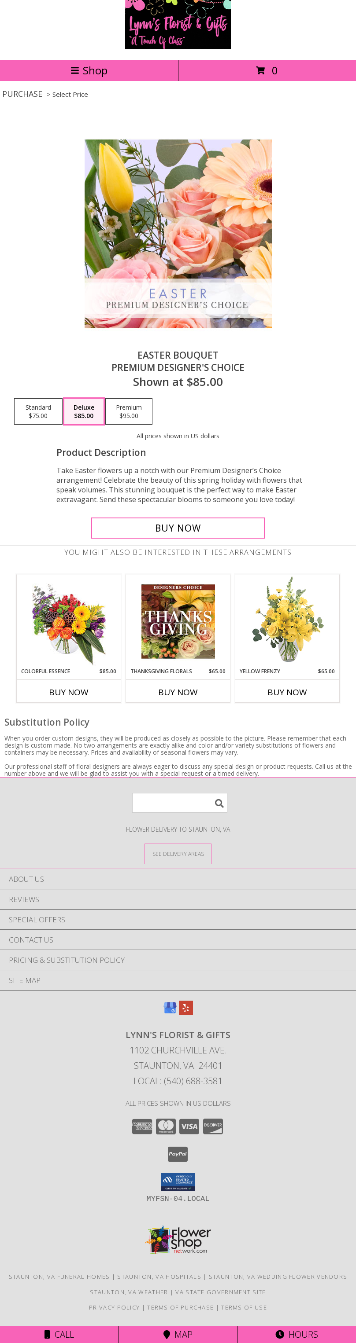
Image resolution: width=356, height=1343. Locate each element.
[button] (178, 1182)
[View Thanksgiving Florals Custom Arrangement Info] (178, 621)
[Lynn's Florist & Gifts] (178, 47)
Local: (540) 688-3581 (178, 1081)
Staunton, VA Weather (129, 1292)
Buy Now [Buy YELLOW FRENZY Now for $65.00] (287, 692)
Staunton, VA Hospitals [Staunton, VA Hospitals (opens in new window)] (159, 1277)
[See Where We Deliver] (178, 853)
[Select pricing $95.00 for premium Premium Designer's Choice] (129, 411)
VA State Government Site (220, 1292)
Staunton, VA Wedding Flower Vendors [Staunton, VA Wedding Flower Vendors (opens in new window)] (278, 1277)
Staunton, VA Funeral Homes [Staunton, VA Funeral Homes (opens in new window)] (59, 1277)
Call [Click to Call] (59, 1334)
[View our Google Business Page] (170, 1012)
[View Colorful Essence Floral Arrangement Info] (69, 621)
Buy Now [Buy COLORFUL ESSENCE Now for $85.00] (69, 692)
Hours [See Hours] (296, 1334)
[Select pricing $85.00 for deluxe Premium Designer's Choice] (84, 411)
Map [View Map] (178, 1334)
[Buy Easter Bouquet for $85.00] (178, 528)
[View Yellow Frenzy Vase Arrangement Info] (287, 621)
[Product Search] (179, 803)
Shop (89, 70)
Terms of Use (244, 1307)
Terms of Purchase (180, 1307)
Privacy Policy (114, 1307)
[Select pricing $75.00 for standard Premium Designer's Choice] (38, 411)
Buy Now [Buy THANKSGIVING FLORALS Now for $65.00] (178, 692)
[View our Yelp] (186, 1012)
